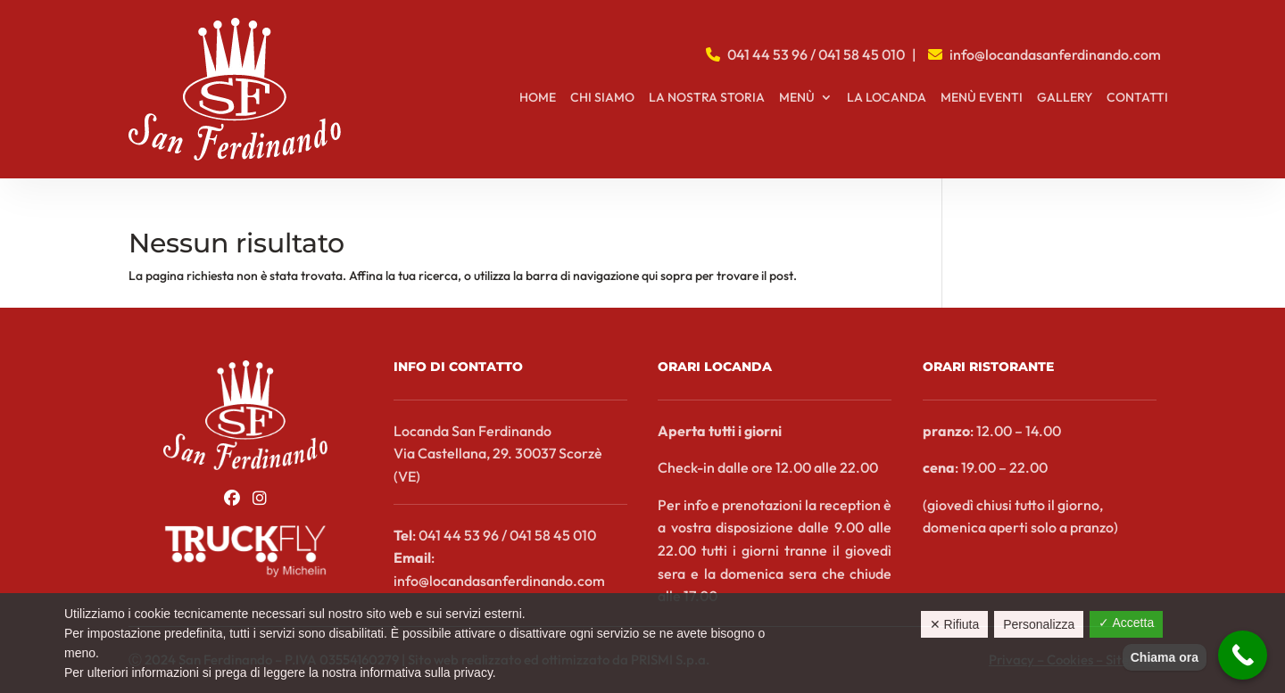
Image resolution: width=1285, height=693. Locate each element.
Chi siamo (602, 98)
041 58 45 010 (861, 54)
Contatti (1137, 98)
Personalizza (1038, 624)
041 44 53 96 (767, 54)
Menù (797, 98)
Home (537, 98)
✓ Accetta (1126, 622)
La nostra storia (707, 98)
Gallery (1064, 98)
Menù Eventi (982, 98)
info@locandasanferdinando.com (1055, 54)
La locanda (886, 98)
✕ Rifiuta (955, 624)
